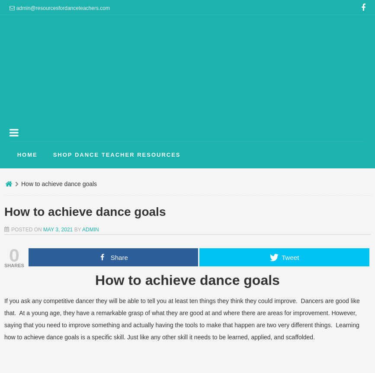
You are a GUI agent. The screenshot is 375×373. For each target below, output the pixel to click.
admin (90, 230)
